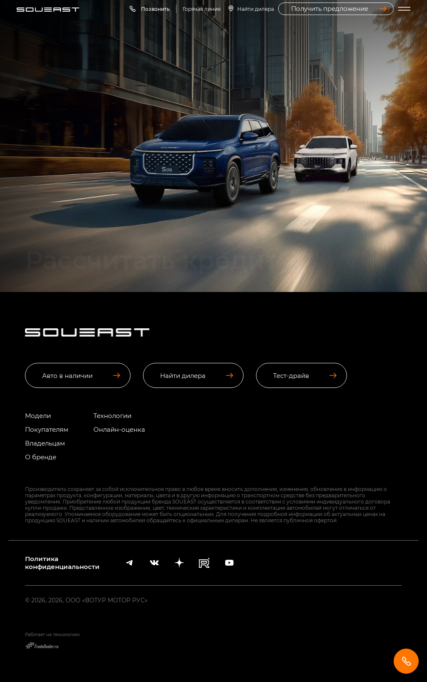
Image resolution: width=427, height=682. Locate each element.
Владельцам (45, 443)
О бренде (40, 457)
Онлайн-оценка (119, 429)
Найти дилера (255, 8)
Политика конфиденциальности (62, 563)
